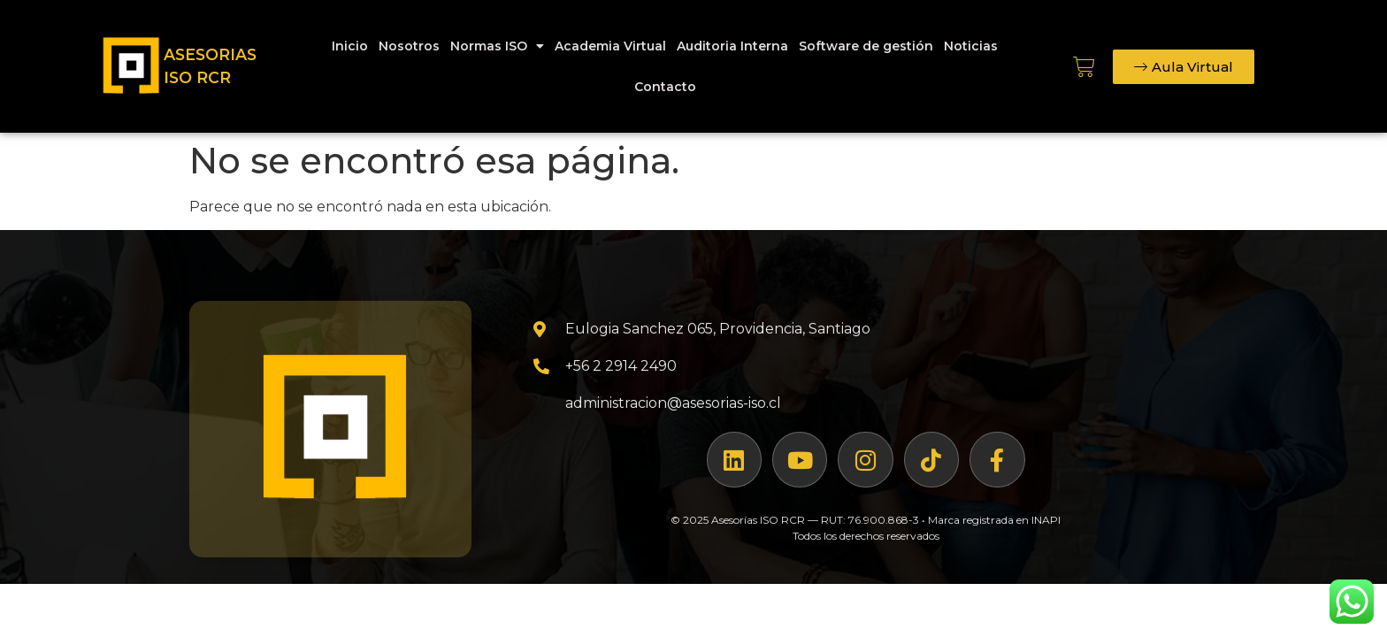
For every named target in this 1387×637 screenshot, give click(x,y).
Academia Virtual (610, 46)
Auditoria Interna (732, 46)
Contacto (665, 87)
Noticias (971, 46)
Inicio (350, 46)
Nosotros (409, 46)
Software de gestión (866, 46)
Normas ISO (497, 46)
